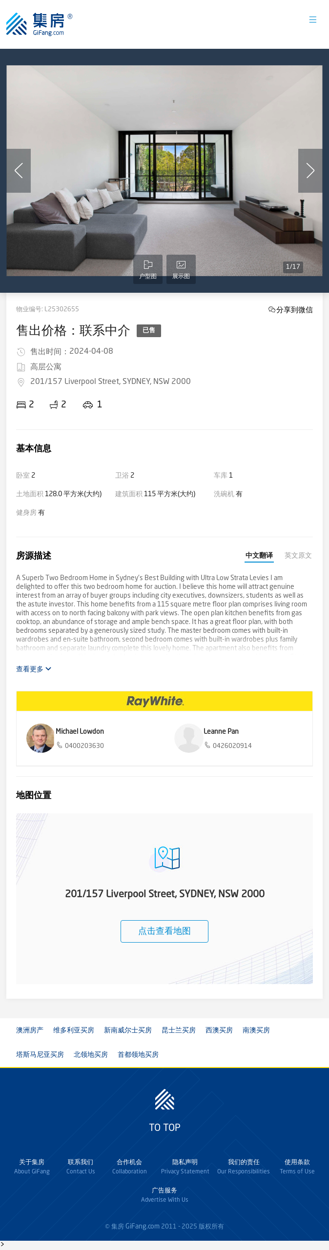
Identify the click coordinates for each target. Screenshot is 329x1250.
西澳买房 (219, 1030)
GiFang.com (142, 1226)
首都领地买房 (138, 1054)
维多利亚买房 (73, 1030)
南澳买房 (256, 1030)
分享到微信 (294, 309)
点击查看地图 (164, 931)
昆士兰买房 (179, 1030)
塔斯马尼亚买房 (40, 1054)
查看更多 (34, 669)
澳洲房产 (29, 1030)
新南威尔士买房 (128, 1030)
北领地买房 (91, 1054)
